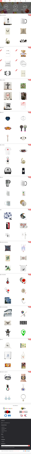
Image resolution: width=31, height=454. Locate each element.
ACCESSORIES (3, 274)
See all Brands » (15, 405)
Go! (28, 445)
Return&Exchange (4, 428)
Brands (3, 436)
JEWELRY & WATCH (3, 371)
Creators (3, 437)
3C (1, 209)
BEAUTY (2, 112)
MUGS (1, 177)
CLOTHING (2, 144)
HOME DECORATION (4, 242)
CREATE (2, 47)
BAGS (1, 339)
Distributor (3, 441)
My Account (3, 429)
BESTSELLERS (3, 15)
